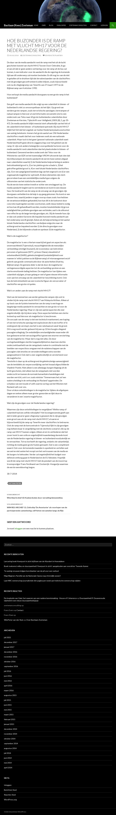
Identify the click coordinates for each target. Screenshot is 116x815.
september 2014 (11, 743)
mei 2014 (8, 763)
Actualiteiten (15, 483)
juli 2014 (7, 753)
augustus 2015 (10, 695)
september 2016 (11, 666)
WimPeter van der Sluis (13, 620)
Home (36, 25)
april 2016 (8, 685)
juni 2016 (8, 676)
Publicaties (61, 25)
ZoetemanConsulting (78, 25)
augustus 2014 (10, 748)
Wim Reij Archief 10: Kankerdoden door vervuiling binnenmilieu (38, 496)
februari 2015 (9, 719)
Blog (51, 25)
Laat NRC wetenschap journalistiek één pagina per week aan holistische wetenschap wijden (42, 580)
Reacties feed (10, 795)
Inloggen (7, 785)
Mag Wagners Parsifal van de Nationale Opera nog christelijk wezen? (32, 576)
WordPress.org (10, 799)
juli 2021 (7, 637)
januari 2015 (9, 724)
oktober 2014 (9, 738)
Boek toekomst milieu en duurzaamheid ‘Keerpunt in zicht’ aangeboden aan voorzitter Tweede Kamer (46, 566)
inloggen (18, 528)
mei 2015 (8, 710)
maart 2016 (8, 690)
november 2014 (10, 734)
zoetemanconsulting (31, 55)
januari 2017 (9, 647)
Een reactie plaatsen (54, 55)
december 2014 (10, 729)
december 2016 (10, 652)
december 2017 (10, 642)
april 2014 (8, 767)
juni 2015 (8, 705)
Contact (93, 25)
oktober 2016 (9, 661)
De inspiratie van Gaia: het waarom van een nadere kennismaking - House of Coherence (40, 598)
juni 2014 (8, 758)
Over (44, 25)
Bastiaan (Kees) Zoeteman (18, 25)
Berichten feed (10, 790)
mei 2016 (8, 681)
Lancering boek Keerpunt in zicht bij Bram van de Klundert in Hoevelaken (34, 561)
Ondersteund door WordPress (15, 812)
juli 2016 (7, 671)
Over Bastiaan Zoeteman (36, 620)
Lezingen (104, 25)
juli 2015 (7, 700)
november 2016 (10, 657)
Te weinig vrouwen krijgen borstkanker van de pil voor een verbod (31, 571)
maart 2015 (8, 714)
